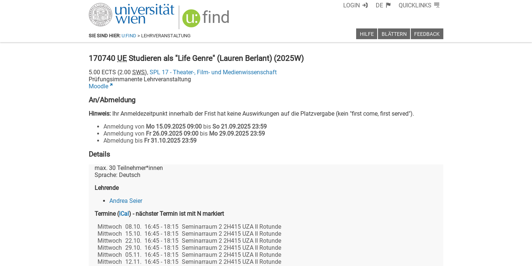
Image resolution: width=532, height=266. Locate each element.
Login (351, 5)
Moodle (98, 86)
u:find (129, 35)
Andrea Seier (125, 200)
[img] (206, 20)
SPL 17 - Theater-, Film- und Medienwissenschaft (213, 72)
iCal (124, 213)
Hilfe (367, 34)
